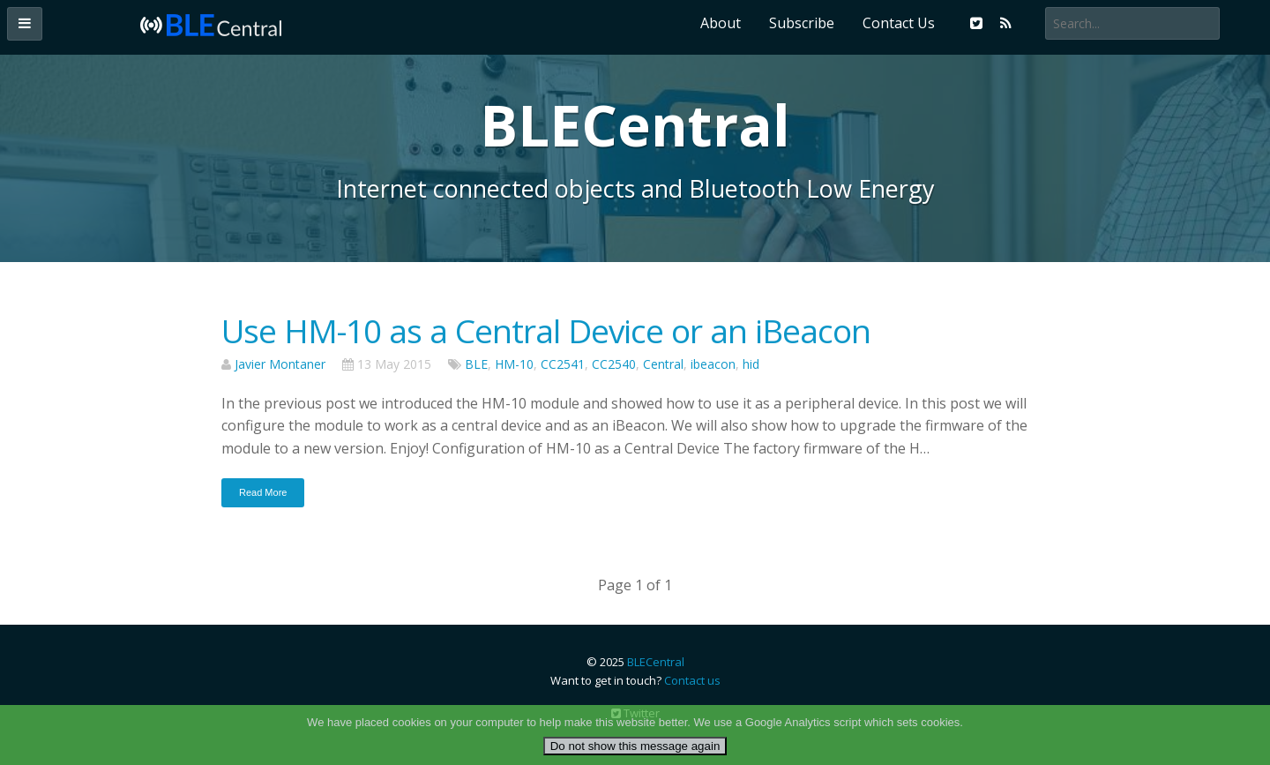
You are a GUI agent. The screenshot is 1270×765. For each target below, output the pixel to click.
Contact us (692, 680)
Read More (263, 492)
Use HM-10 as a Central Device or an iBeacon (545, 330)
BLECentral (655, 662)
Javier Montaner (280, 364)
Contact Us (899, 23)
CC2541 (563, 364)
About (720, 23)
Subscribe (801, 23)
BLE (476, 364)
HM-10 (514, 364)
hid (751, 364)
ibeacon (713, 364)
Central (663, 364)
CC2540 (614, 364)
